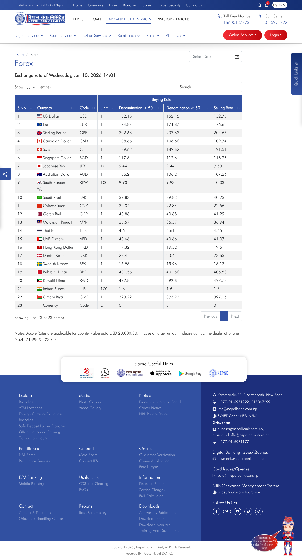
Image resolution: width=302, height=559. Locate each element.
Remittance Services (34, 461)
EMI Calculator (151, 496)
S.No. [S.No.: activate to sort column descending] (22, 108)
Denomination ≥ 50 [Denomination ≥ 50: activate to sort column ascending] (183, 108)
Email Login (148, 467)
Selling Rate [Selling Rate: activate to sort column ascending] (223, 108)
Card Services (63, 35)
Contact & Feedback (35, 512)
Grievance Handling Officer (41, 518)
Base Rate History (92, 512)
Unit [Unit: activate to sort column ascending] (104, 108)
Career (147, 5)
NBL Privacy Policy (153, 414)
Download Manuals (154, 524)
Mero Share (88, 455)
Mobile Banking (31, 483)
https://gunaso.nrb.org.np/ (239, 492)
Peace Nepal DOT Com (159, 553)
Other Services (97, 35)
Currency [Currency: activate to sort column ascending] (44, 108)
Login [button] (274, 35)
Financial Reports (152, 483)
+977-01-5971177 (233, 442)
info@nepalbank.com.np (237, 409)
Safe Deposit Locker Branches (42, 426)
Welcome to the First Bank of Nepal (41, 5)
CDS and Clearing (93, 483)
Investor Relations (173, 19)
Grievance (96, 5)
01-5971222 (276, 22)
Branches (130, 5)
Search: (211, 87)
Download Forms (152, 518)
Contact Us (194, 5)
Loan (96, 19)
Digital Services (29, 35)
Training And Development (160, 530)
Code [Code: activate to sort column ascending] (84, 108)
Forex (113, 5)
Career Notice (150, 408)
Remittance (128, 35)
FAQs (83, 489)
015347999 (260, 402)
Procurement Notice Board (160, 402)
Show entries (33, 87)
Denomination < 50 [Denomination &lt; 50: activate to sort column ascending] (136, 108)
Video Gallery (90, 408)
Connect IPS (88, 461)
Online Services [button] (241, 35)
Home (77, 5)
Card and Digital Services (128, 19)
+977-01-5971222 (233, 402)
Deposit (79, 19)
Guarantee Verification (157, 455)
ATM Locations (30, 408)
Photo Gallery (90, 402)
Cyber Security (169, 5)
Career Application (154, 461)
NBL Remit (27, 455)
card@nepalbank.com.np (238, 475)
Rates (153, 35)
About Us (175, 35)
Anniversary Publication (157, 512)
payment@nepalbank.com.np (241, 458)
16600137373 (236, 22)
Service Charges (152, 489)
